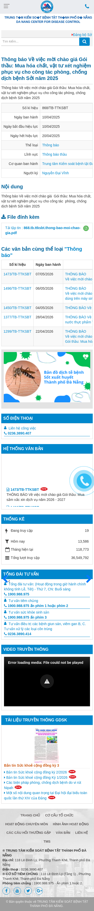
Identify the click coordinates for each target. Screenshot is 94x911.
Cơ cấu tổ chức (59, 815)
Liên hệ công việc (22, 428)
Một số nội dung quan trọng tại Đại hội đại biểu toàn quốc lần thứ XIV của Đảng (45, 795)
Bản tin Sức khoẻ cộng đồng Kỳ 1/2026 (40, 777)
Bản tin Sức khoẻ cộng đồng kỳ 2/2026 (40, 772)
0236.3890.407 (17, 433)
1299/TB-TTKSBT (17, 331)
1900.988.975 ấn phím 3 (25, 617)
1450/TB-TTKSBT (17, 308)
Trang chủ (30, 815)
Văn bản (63, 833)
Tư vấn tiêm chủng (23, 601)
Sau (86, 579)
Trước (7, 582)
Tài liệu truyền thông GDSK (36, 720)
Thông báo (50, 145)
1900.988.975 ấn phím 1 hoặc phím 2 (36, 606)
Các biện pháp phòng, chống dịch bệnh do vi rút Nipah (42, 785)
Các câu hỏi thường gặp (28, 833)
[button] (86, 228)
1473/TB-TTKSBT (17, 274)
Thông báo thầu (54, 154)
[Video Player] (47, 681)
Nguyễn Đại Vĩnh (55, 173)
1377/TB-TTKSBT (17, 317)
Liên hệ (81, 833)
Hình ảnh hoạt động (71, 824)
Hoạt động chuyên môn (26, 824)
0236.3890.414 (17, 634)
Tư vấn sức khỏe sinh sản (29, 612)
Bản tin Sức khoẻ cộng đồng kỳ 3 (31, 765)
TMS (47, 841)
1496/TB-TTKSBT (17, 288)
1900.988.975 (16, 594)
